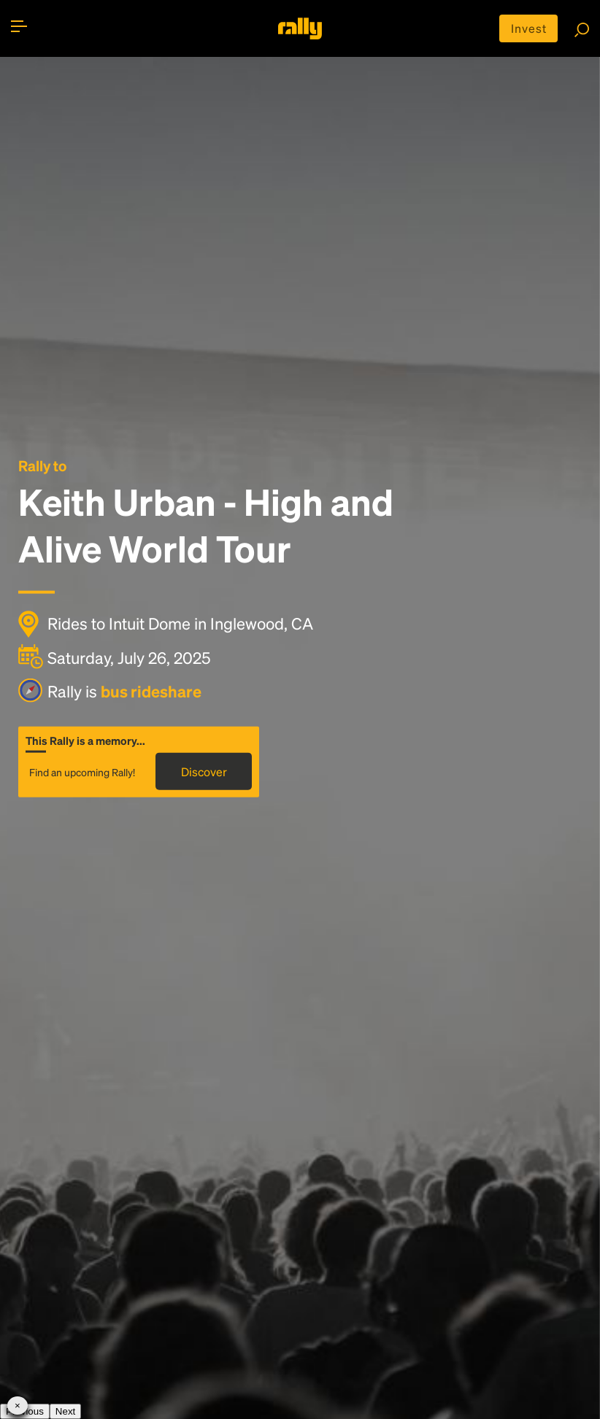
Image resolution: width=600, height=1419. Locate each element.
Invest (529, 28)
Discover (204, 770)
